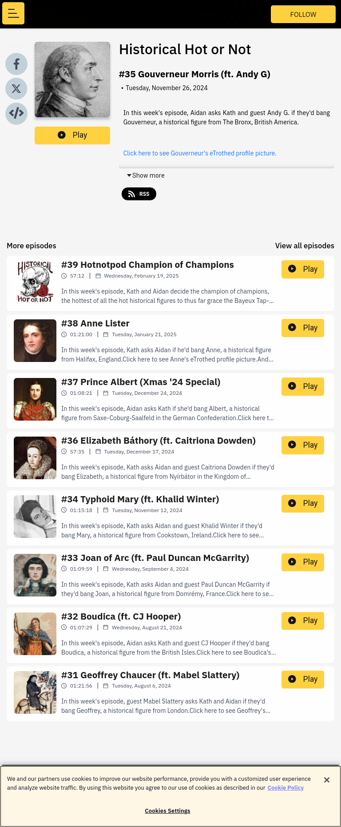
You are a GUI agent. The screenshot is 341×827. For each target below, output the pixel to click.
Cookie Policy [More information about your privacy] (286, 791)
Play (72, 135)
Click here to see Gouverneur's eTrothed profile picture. (200, 153)
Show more (145, 175)
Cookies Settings (167, 815)
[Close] (327, 784)
